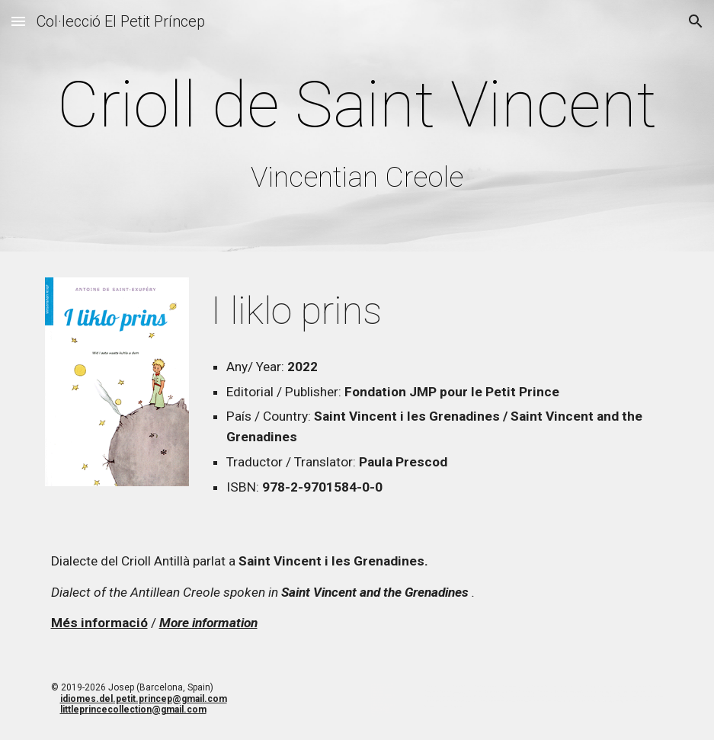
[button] (18, 21)
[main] (357, 129)
